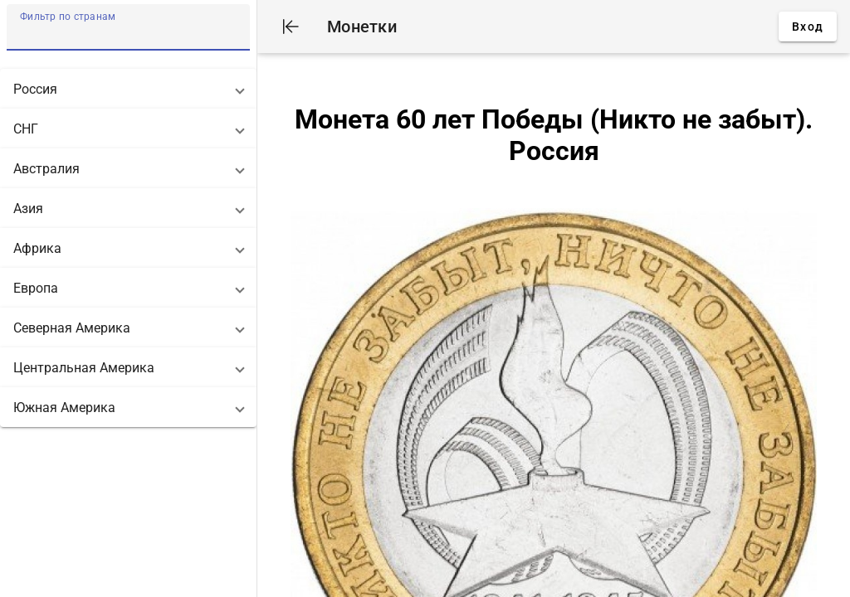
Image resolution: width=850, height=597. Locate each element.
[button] (128, 89)
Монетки (362, 26)
